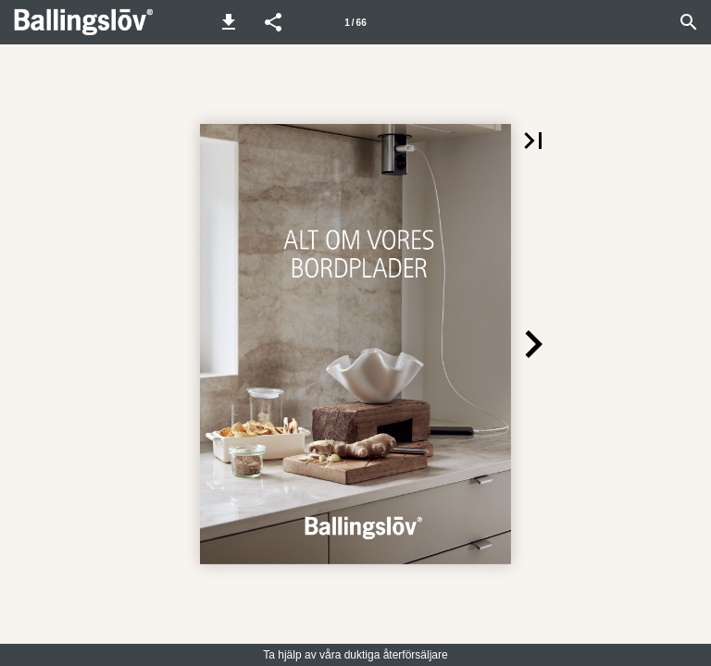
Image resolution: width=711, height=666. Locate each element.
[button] (228, 22)
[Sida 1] (355, 22)
